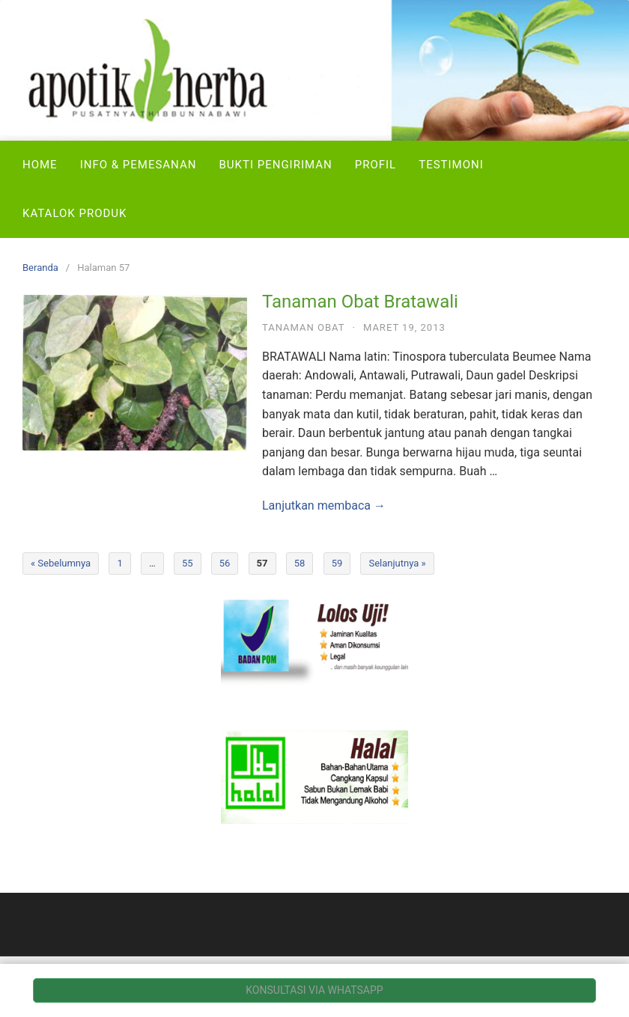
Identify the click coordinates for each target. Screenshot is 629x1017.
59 (337, 563)
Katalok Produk (74, 213)
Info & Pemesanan (138, 164)
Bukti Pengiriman (275, 164)
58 (300, 563)
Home (40, 164)
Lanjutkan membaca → (324, 505)
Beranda (40, 267)
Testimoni (451, 164)
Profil (375, 164)
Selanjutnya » (396, 563)
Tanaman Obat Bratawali (360, 301)
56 (225, 563)
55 (187, 563)
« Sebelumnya (61, 563)
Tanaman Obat (303, 327)
